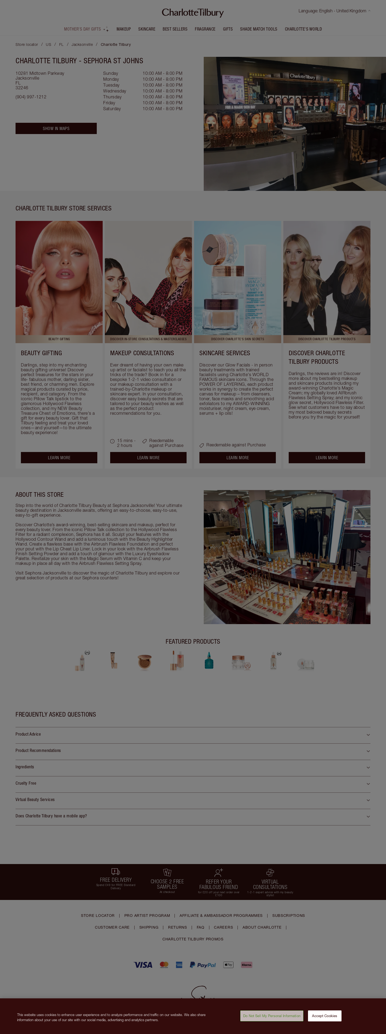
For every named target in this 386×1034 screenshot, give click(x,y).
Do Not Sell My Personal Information (271, 1019)
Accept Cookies (324, 1019)
